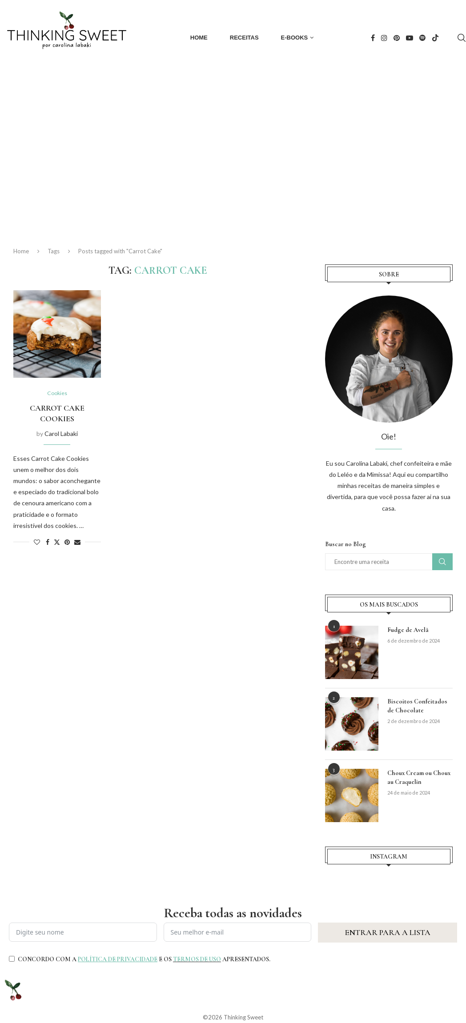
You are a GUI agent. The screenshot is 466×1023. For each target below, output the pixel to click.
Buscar (442, 561)
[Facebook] (372, 38)
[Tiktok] (435, 38)
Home (199, 37)
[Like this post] (37, 542)
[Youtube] (410, 38)
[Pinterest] (396, 38)
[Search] (461, 37)
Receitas (244, 37)
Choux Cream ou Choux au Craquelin (418, 777)
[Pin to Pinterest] (67, 542)
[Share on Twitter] (57, 542)
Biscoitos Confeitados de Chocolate (417, 706)
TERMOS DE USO (197, 959)
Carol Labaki (61, 434)
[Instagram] (384, 38)
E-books (294, 37)
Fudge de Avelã (408, 630)
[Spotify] (422, 38)
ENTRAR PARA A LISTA (387, 932)
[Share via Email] (77, 542)
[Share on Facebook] (47, 542)
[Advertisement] (233, 151)
